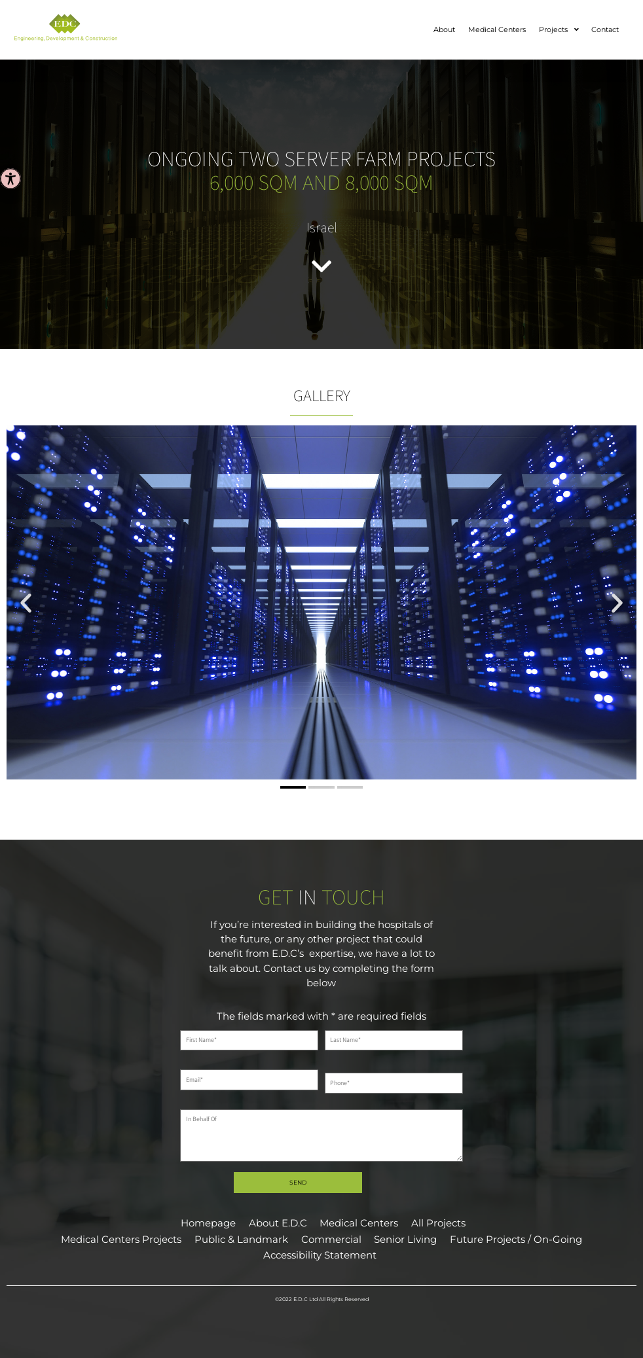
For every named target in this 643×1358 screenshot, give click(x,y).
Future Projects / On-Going (516, 1239)
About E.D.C (278, 1223)
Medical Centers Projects (121, 1239)
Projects (559, 30)
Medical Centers (497, 30)
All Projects (438, 1223)
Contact (605, 30)
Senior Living (405, 1239)
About (444, 30)
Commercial (331, 1239)
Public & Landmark (241, 1239)
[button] (26, 603)
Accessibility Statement (320, 1255)
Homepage (208, 1223)
